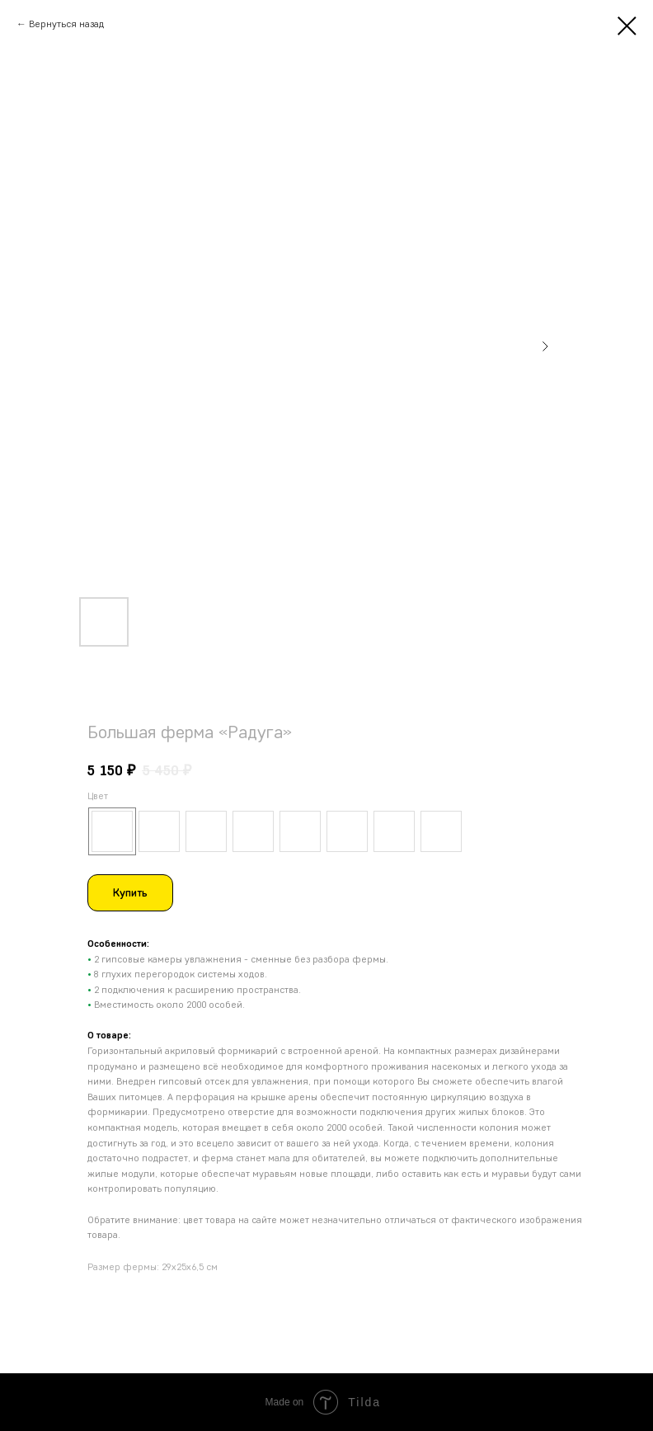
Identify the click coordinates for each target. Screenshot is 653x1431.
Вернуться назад (66, 23)
